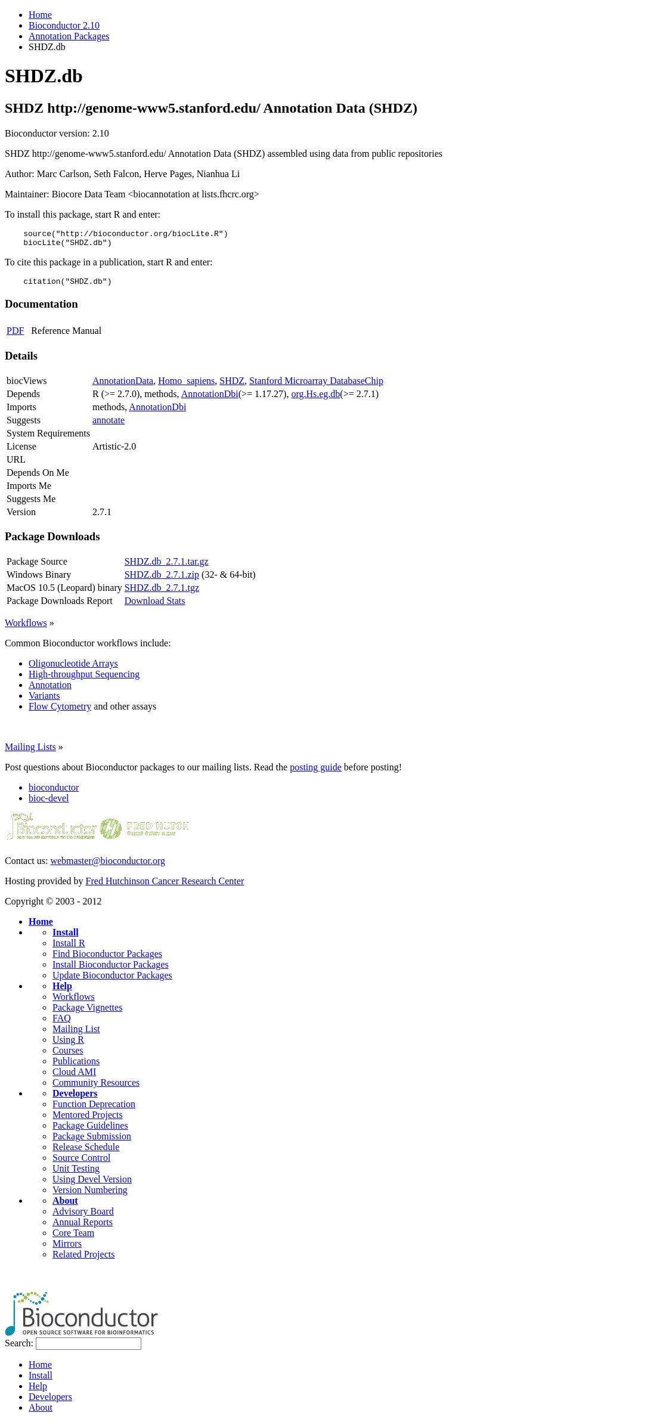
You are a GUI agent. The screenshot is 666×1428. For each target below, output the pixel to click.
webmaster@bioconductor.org (107, 866)
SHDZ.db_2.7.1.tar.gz (167, 567)
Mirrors (67, 1249)
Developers (75, 1099)
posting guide (316, 772)
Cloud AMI (74, 1077)
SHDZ (231, 386)
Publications (76, 1066)
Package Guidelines (90, 1131)
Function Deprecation (93, 1109)
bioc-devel (49, 803)
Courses (67, 1056)
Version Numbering (90, 1195)
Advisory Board (83, 1217)
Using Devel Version (92, 1184)
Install (65, 938)
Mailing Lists (30, 752)
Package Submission (91, 1141)
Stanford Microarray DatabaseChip (316, 386)
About (65, 1206)
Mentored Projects (87, 1120)
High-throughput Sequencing (84, 679)
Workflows (26, 628)
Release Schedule (85, 1152)
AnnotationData (122, 386)
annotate (108, 425)
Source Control (81, 1163)
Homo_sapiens (186, 386)
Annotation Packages (69, 36)
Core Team (73, 1238)
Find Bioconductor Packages (107, 959)
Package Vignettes (87, 1013)
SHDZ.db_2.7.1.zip (162, 580)
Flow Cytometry (60, 712)
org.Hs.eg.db (315, 399)
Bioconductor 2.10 (64, 25)
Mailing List (76, 1034)
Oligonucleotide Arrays (73, 669)
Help (62, 991)
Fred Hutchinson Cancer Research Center (165, 886)
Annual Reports (82, 1227)
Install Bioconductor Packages (110, 970)
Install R (68, 948)
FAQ (61, 1023)
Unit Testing (76, 1174)
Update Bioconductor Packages (112, 980)
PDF (15, 336)
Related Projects (83, 1259)
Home (40, 15)
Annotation (50, 690)
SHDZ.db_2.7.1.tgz (162, 593)
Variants (44, 701)
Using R (68, 1045)
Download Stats (155, 606)
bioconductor (54, 793)
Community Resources (96, 1088)
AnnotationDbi (209, 399)
